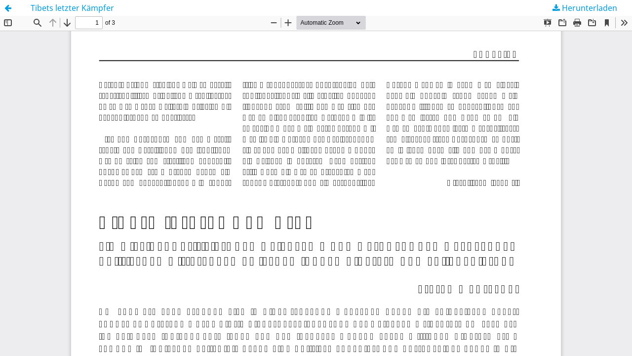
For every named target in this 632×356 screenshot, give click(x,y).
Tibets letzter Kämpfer (72, 7)
